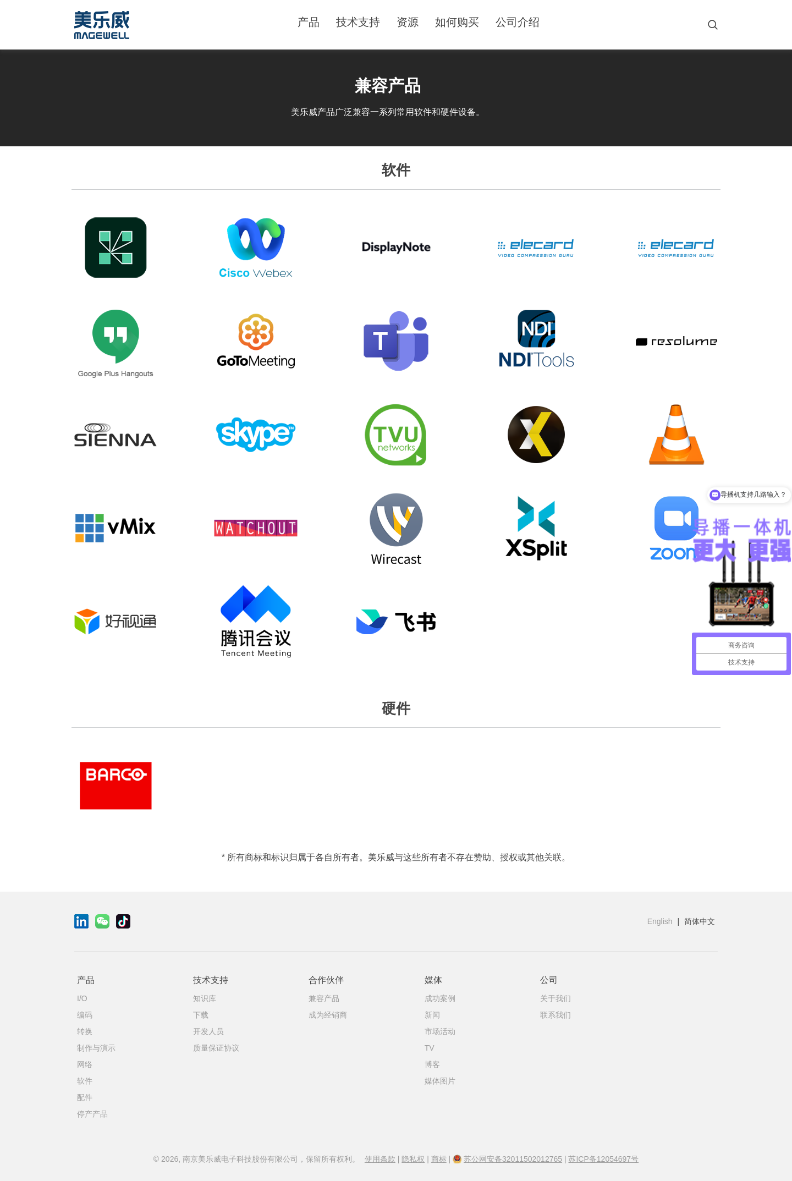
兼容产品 (324, 998)
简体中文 (699, 921)
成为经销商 (328, 1014)
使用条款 (380, 1159)
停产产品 (92, 1113)
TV (430, 1047)
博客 (432, 1064)
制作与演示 (96, 1047)
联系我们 (555, 1014)
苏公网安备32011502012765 (513, 1159)
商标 (439, 1159)
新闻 (432, 1014)
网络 (84, 1064)
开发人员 (208, 1031)
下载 (200, 1014)
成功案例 (440, 998)
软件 (84, 1080)
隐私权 (413, 1159)
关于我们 (555, 998)
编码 (84, 1014)
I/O (82, 998)
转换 (84, 1031)
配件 (84, 1097)
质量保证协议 (216, 1047)
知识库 (204, 998)
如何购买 (457, 22)
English (660, 921)
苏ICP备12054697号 (603, 1159)
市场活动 (440, 1031)
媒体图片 (440, 1080)
